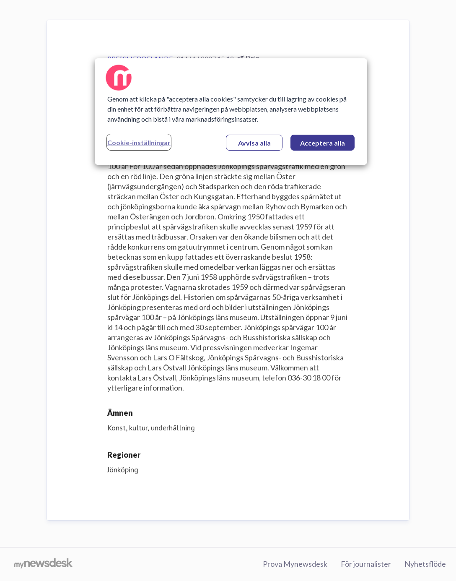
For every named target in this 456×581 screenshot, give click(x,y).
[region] (231, 111)
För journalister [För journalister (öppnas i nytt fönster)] (366, 563)
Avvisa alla (254, 143)
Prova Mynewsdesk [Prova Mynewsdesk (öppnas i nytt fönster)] (295, 563)
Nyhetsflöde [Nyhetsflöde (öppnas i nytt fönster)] (425, 563)
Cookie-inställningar (139, 142)
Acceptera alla (322, 143)
